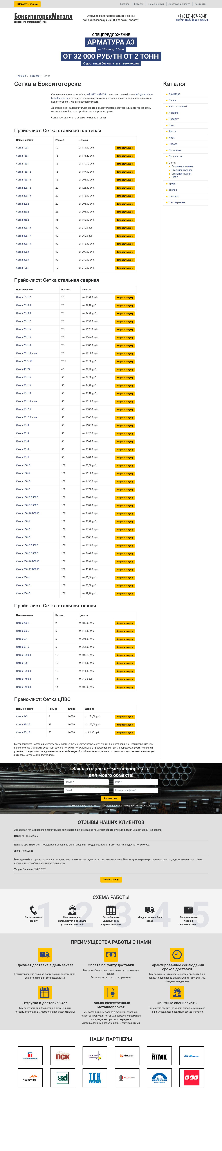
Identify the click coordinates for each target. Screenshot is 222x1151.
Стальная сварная (182, 170)
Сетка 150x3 (23, 585)
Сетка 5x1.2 (22, 646)
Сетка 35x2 (22, 219)
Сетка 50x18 (23, 732)
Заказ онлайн (156, 4)
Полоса (173, 144)
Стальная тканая (181, 173)
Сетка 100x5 (23, 481)
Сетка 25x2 (22, 211)
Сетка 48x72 (23, 369)
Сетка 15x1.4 (23, 179)
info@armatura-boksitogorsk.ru (191, 19)
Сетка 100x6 (23, 489)
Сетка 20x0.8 (23, 305)
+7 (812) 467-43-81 (97, 94)
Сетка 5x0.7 (22, 630)
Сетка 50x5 (22, 457)
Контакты (200, 4)
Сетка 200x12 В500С (27, 569)
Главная (125, 4)
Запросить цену (124, 148)
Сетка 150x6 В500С (27, 545)
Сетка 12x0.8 (23, 671)
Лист (171, 137)
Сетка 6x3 (21, 716)
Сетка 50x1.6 (23, 227)
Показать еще (111, 879)
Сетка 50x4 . (23, 449)
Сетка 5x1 (21, 639)
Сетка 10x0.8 (23, 655)
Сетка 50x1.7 (23, 235)
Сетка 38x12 (23, 724)
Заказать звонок (27, 4)
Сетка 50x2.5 (23, 409)
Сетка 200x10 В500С (27, 561)
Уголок (173, 189)
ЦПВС (174, 177)
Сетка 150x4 (23, 521)
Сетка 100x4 (23, 473)
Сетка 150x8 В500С (27, 553)
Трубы (172, 183)
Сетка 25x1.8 (23, 345)
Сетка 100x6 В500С (27, 497)
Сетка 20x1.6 (23, 195)
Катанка (174, 112)
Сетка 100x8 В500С (27, 505)
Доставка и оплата (179, 4)
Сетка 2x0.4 (22, 623)
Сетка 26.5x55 (24, 361)
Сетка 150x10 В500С (27, 513)
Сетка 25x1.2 (23, 321)
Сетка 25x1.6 (23, 329)
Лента (172, 131)
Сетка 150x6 (23, 537)
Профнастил (176, 156)
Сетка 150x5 (23, 529)
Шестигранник (177, 202)
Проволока (175, 150)
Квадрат (174, 119)
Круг (171, 125)
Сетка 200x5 (23, 593)
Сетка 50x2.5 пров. (27, 417)
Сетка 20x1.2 (23, 187)
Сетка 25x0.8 (23, 313)
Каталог (138, 4)
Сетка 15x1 (22, 155)
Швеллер (174, 196)
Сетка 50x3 (22, 251)
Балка (172, 100)
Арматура (174, 94)
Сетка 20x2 (22, 203)
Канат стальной (178, 106)
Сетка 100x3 (23, 465)
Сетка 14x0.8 (23, 678)
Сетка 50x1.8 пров (26, 401)
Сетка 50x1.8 (23, 243)
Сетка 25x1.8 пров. (27, 353)
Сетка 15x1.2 (23, 171)
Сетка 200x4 (23, 577)
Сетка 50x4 (22, 441)
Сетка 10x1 (22, 147)
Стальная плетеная (182, 166)
